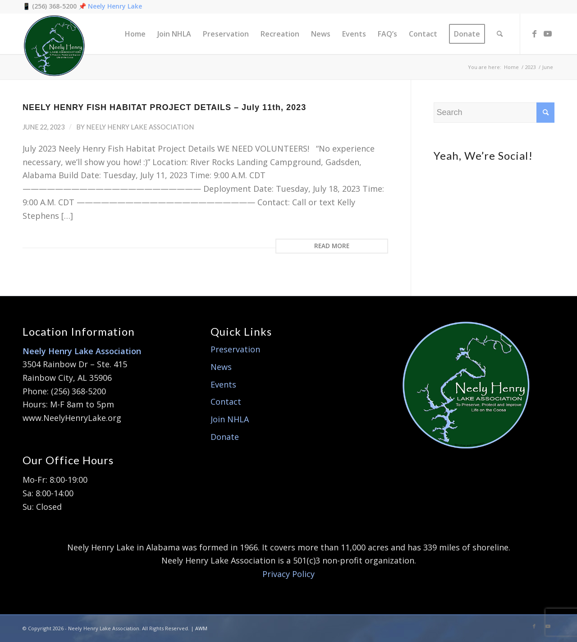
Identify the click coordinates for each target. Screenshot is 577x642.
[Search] (499, 34)
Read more (331, 246)
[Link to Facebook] (534, 33)
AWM (201, 628)
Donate (225, 436)
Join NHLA (230, 419)
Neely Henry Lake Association (140, 127)
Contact (226, 401)
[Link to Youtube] (547, 33)
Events (223, 384)
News (221, 366)
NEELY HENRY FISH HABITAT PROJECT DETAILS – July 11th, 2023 (164, 107)
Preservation (235, 349)
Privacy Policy (288, 573)
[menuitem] (135, 34)
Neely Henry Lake (115, 6)
